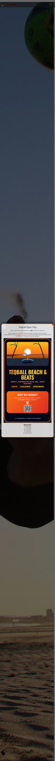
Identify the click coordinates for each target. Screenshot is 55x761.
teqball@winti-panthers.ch (22, 334)
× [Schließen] (53, 324)
